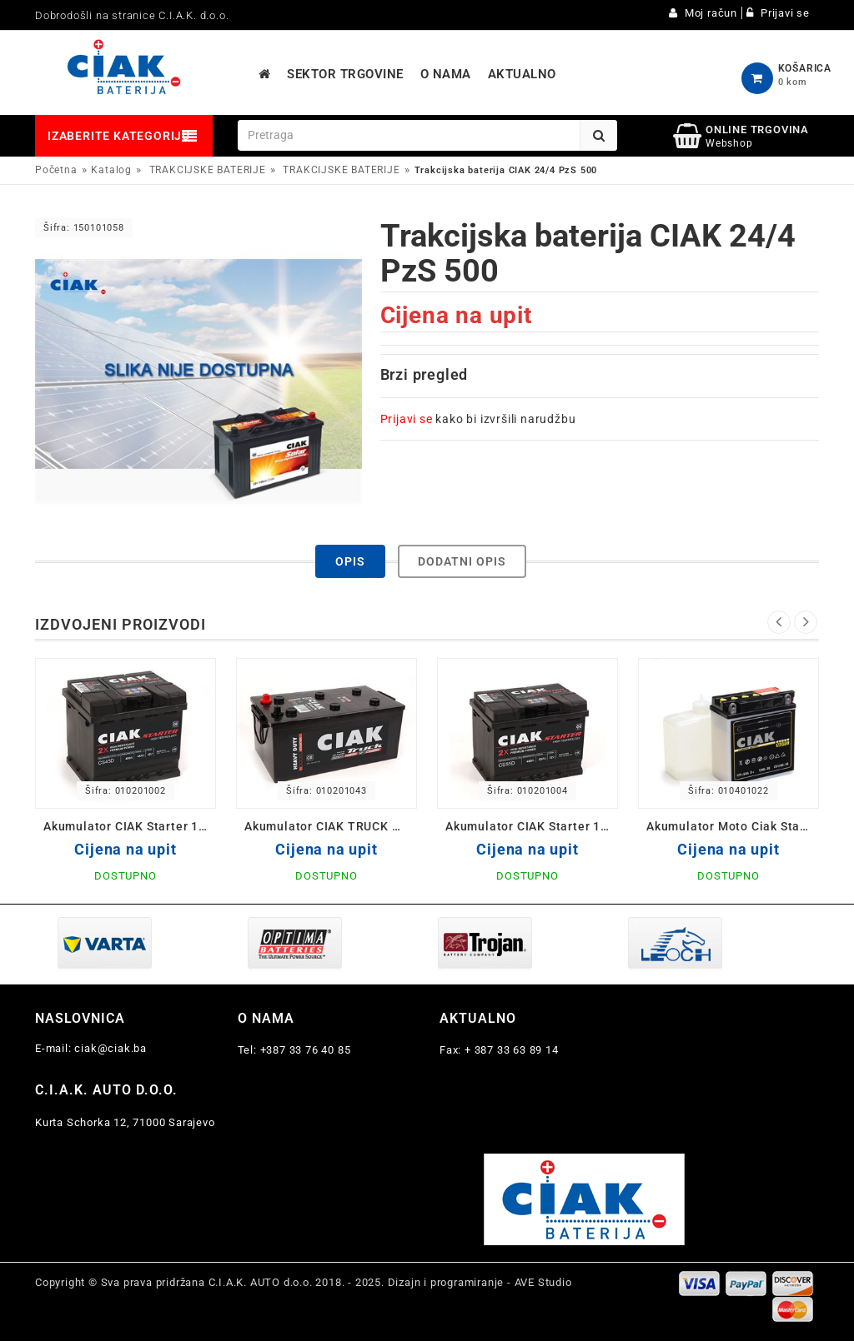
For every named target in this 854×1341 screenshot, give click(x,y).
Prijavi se (406, 419)
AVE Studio (543, 1282)
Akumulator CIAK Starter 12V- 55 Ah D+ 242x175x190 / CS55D (531, 826)
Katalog (111, 170)
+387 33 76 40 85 (305, 1050)
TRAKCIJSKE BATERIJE (207, 170)
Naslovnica (80, 1018)
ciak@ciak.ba (110, 1048)
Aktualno (478, 1018)
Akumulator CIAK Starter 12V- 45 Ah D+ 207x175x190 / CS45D (129, 826)
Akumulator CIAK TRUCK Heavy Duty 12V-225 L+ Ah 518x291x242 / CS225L (330, 826)
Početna (56, 170)
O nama (266, 1018)
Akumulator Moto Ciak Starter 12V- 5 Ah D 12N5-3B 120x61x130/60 (732, 826)
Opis (350, 561)
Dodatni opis (462, 561)
